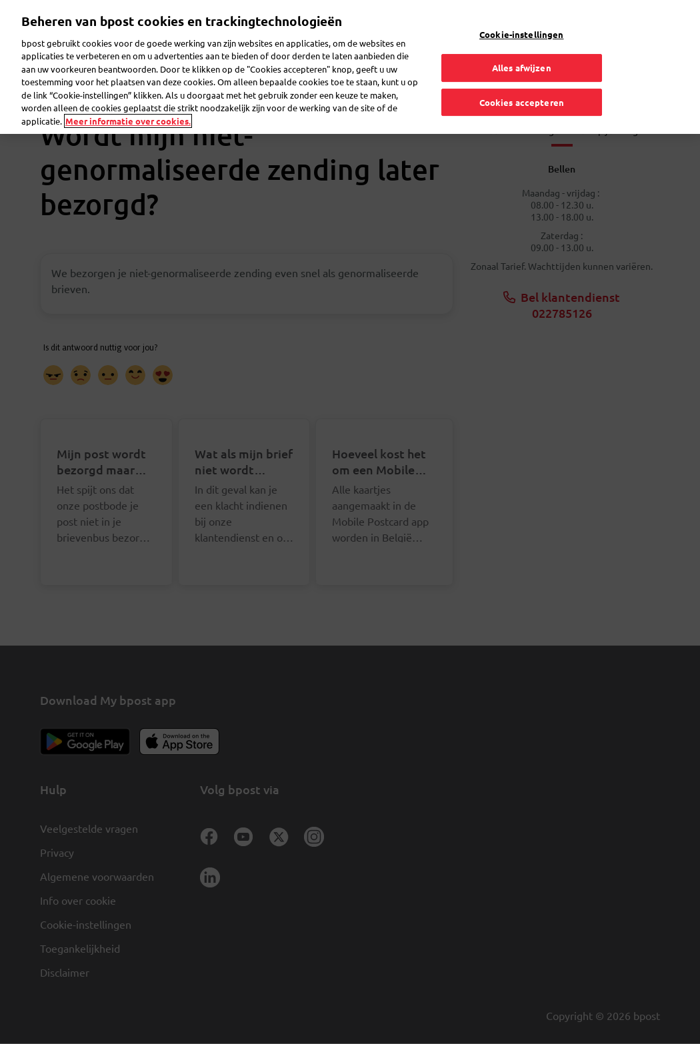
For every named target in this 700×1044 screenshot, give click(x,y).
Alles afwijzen (521, 55)
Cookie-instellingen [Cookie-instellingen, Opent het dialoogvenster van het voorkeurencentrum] (521, 22)
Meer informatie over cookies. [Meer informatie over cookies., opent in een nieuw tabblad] (128, 109)
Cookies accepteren (521, 90)
